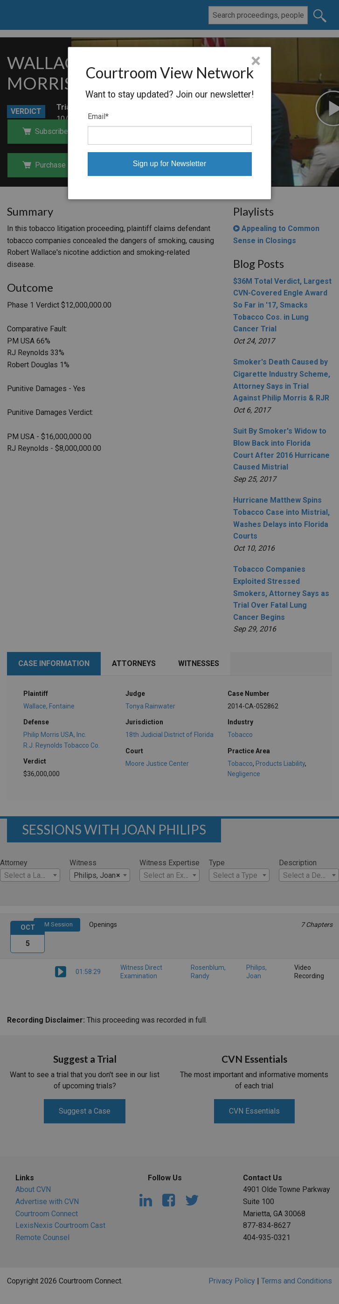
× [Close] (256, 61)
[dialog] (169, 123)
